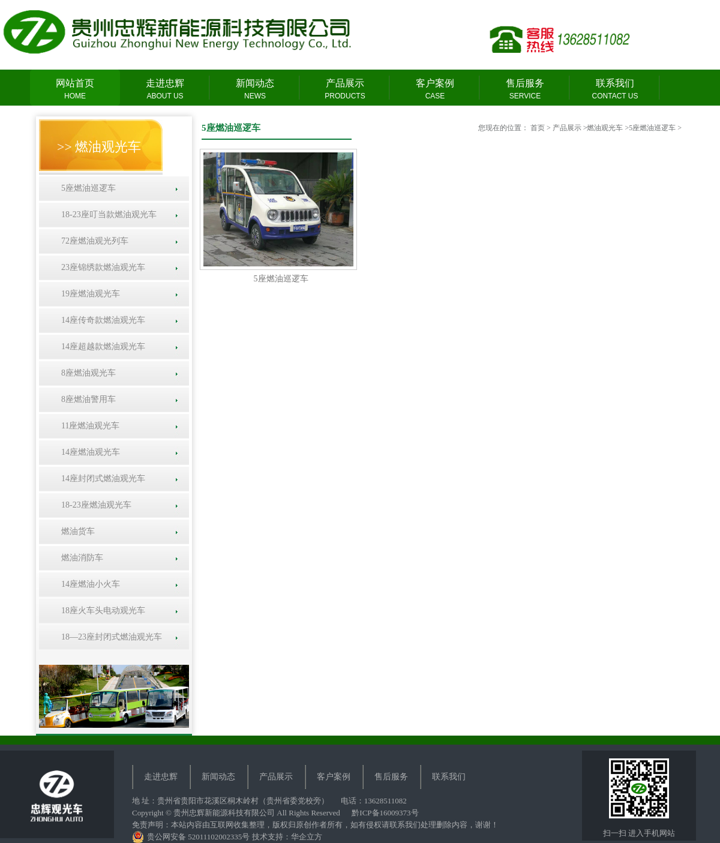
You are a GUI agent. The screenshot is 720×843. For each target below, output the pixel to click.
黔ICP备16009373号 (385, 812)
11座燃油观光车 (88, 425)
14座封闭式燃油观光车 (101, 478)
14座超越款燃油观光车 (101, 346)
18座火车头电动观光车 (101, 610)
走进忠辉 (165, 89)
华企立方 (306, 836)
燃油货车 (76, 531)
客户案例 (435, 89)
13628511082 (385, 800)
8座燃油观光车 (86, 372)
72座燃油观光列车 (92, 240)
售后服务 (525, 89)
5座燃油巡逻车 (86, 188)
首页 (537, 128)
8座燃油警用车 (86, 399)
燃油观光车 (605, 128)
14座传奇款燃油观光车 (101, 320)
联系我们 (615, 89)
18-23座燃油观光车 (94, 504)
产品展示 (345, 89)
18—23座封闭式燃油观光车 (109, 636)
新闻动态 (255, 89)
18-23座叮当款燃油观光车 (107, 214)
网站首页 (75, 89)
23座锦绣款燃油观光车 (101, 267)
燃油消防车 (80, 557)
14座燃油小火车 (88, 584)
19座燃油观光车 (88, 293)
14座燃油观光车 (88, 452)
